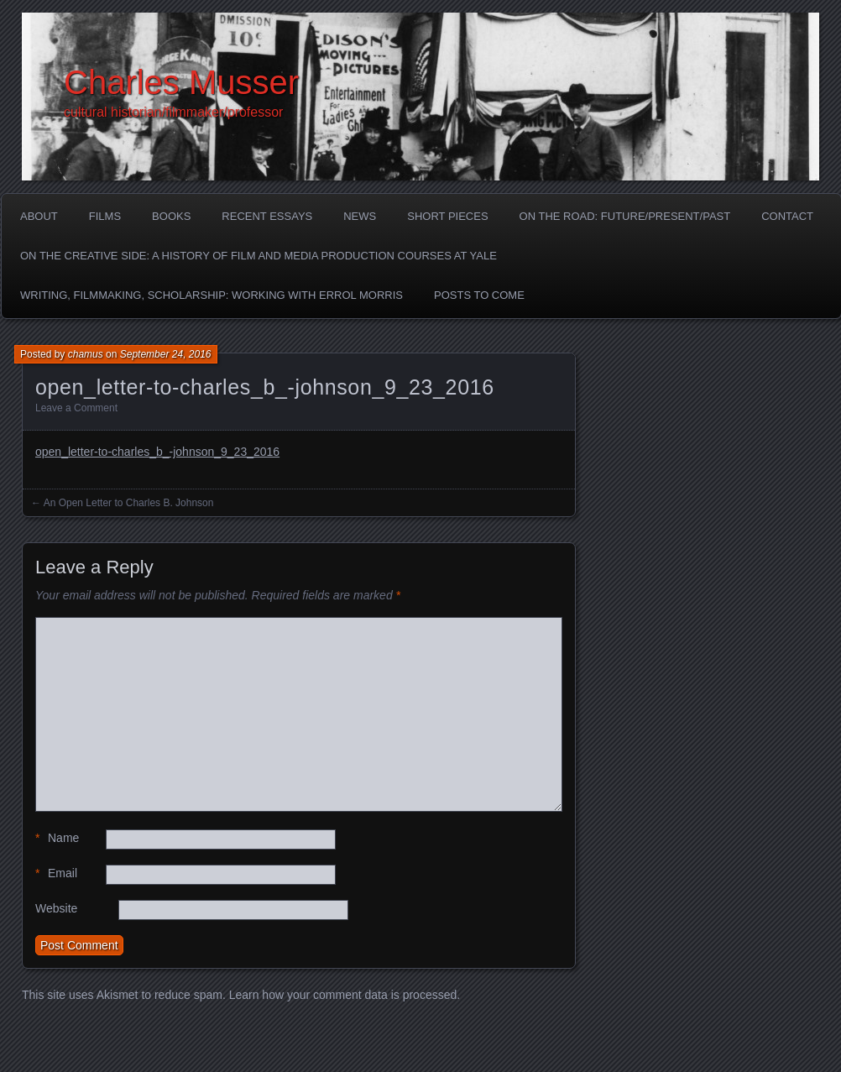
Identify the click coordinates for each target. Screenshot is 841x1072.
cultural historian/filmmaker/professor (173, 112)
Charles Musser (181, 82)
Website (56, 908)
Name (57, 838)
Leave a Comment (76, 408)
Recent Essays (267, 216)
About (39, 216)
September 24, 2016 (166, 354)
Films (105, 216)
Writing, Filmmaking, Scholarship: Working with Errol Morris (211, 295)
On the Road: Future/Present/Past (625, 216)
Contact (787, 216)
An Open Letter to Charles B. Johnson (129, 503)
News (359, 216)
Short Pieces (447, 216)
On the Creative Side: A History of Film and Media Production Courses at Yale (258, 255)
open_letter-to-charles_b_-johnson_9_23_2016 (157, 451)
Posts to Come (479, 295)
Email (56, 873)
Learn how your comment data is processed (343, 994)
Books (171, 216)
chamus (85, 354)
